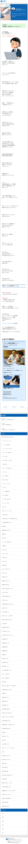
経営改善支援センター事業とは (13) (8, 724)
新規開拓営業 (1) (5, 650)
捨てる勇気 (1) (4, 623)
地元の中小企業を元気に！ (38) (7, 588)
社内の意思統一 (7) (5, 705)
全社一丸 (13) (4, 561)
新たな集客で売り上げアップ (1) (7, 635)
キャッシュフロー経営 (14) (6, 452)
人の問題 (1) (4, 545)
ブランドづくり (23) (5, 503)
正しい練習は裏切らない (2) (6, 670)
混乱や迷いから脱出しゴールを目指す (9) (9, 685)
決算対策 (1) (4, 681)
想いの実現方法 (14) (5, 611)
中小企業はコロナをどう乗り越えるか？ (9, 429)
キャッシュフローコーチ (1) (6, 448)
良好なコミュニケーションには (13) (8, 747)
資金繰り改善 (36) (5, 771)
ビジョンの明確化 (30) (6, 491)
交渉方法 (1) (4, 538)
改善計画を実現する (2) (6, 627)
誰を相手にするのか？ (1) (6, 759)
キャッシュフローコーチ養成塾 (9, 323)
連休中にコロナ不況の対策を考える (8, 419)
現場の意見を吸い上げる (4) (6, 689)
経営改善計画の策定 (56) (6, 728)
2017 (3, 825)
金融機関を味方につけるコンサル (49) (8, 790)
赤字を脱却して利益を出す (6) (7, 775)
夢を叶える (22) (4, 600)
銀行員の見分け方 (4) (5, 806)
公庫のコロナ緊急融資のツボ (7, 424)
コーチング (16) (4, 456)
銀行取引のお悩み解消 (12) (6, 798)
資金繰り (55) (4, 763)
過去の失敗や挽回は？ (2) (6, 786)
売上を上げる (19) (5, 592)
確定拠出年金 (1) (5, 701)
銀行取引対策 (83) (5, 802)
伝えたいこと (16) (5, 553)
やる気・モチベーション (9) (6, 510)
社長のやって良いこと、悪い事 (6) (8, 716)
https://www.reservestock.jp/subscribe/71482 (12, 374)
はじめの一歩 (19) (5, 479)
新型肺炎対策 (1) (5, 639)
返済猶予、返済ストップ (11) (7, 782)
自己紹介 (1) (4, 740)
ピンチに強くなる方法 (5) (6, 499)
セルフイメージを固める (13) (7, 468)
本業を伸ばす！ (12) (5, 666)
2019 (3, 817)
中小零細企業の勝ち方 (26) (6, 522)
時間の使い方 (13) (5, 658)
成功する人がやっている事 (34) (7, 615)
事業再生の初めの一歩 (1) (6, 530)
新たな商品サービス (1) (6, 631)
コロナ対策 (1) (4, 464)
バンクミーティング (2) (6, 483)
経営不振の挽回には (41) (6, 720)
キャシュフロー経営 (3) (6, 444)
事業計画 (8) (4, 534)
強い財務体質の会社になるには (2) (8, 604)
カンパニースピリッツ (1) (6, 440)
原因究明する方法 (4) (5, 584)
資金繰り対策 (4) (5, 767)
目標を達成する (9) (5, 697)
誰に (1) (3, 751)
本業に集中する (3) (5, 662)
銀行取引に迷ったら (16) (6, 794)
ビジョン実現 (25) (5, 495)
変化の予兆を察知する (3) (6, 596)
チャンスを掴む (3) (5, 475)
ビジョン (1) (4, 487)
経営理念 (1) (4, 732)
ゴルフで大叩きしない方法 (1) (7, 460)
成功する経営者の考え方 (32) (7, 619)
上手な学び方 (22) (5, 514)
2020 (3, 813)
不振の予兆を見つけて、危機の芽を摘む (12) (9, 518)
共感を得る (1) (4, 565)
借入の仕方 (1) (4, 557)
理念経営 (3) (4, 693)
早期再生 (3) (4, 654)
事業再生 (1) (4, 526)
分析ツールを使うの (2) (6, 569)
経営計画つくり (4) (5, 736)
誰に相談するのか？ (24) (6, 755)
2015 (3, 832)
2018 (3, 821)
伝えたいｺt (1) (4, 549)
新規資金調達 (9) (5, 646)
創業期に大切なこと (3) (6, 580)
